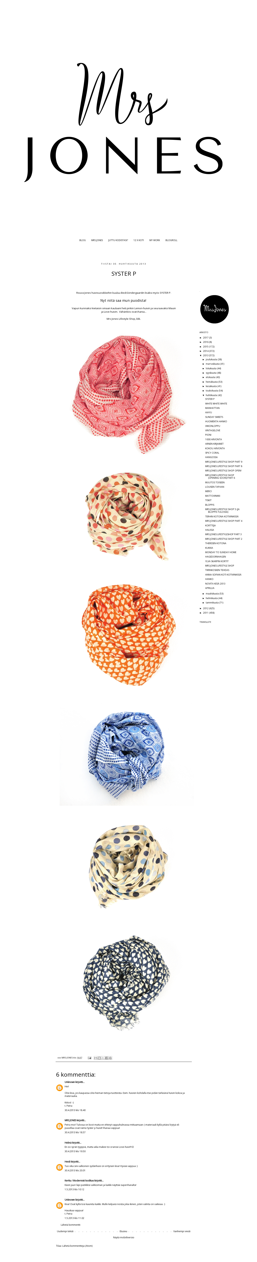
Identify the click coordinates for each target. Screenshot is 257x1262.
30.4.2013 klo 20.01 (75, 1170)
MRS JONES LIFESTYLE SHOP (219, 565)
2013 (206, 355)
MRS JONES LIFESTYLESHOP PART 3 (223, 534)
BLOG (82, 240)
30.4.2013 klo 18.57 (75, 1132)
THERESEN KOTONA (215, 543)
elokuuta (211, 377)
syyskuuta (211, 372)
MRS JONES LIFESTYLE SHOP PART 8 (223, 466)
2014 (206, 351)
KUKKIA (209, 547)
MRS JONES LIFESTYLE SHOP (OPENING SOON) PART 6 (220, 476)
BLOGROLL (171, 240)
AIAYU (208, 412)
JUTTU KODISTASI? (118, 240)
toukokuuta (212, 390)
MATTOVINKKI (212, 495)
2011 (206, 612)
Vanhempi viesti (181, 1231)
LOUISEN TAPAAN (214, 486)
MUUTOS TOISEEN (215, 482)
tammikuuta (212, 602)
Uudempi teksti (65, 1231)
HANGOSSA (211, 457)
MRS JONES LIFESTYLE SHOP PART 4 (223, 521)
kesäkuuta (211, 386)
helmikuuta (212, 598)
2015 (206, 346)
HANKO (209, 579)
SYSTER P (210, 399)
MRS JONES (97, 240)
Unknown (70, 1082)
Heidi (67, 1161)
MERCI (208, 491)
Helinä (68, 1142)
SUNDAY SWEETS (214, 417)
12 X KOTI (138, 240)
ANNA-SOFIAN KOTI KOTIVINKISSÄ (223, 574)
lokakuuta (211, 368)
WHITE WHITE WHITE (216, 403)
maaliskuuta (212, 593)
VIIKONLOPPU (212, 426)
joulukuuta (212, 359)
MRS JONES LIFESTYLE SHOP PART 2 (223, 539)
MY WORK (154, 240)
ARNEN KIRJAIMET (214, 443)
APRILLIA (209, 588)
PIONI (208, 434)
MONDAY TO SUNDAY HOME (220, 552)
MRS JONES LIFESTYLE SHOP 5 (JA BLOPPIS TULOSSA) (222, 511)
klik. (138, 318)
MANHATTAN (212, 408)
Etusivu (123, 1231)
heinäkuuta (212, 381)
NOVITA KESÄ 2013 (215, 583)
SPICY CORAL (212, 452)
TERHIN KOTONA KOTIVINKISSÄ (222, 516)
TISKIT (208, 500)
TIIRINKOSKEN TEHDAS (217, 570)
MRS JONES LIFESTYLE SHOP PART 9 (223, 461)
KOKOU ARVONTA (215, 448)
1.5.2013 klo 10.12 (74, 1189)
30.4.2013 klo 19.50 (75, 1151)
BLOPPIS (209, 504)
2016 (206, 342)
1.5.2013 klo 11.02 (74, 1218)
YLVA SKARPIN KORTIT (217, 561)
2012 (206, 608)
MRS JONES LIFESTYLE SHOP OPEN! (223, 470)
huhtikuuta (212, 395)
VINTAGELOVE (212, 430)
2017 (206, 337)
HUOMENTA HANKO (216, 421)
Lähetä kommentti (70, 1224)
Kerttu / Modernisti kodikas (79, 1180)
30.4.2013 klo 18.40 (75, 1110)
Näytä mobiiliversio (123, 1237)
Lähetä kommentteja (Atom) (77, 1245)
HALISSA (209, 530)
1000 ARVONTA (213, 439)
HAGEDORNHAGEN (215, 556)
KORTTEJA (210, 525)
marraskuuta (213, 363)
